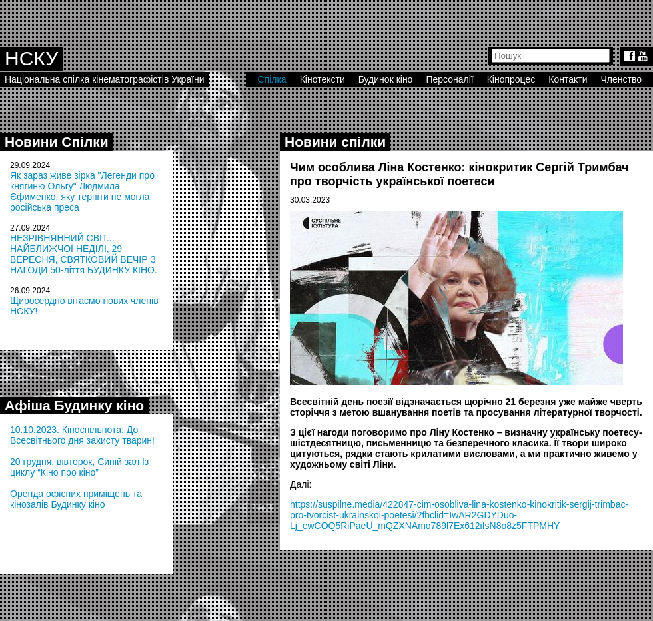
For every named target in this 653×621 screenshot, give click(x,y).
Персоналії (449, 79)
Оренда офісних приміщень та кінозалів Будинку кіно (76, 499)
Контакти (567, 79)
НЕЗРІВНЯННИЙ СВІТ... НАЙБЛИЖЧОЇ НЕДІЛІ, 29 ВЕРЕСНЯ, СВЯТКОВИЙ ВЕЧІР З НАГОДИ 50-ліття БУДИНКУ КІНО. (83, 254)
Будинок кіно (385, 79)
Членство (621, 79)
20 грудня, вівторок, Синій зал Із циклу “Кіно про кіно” (79, 467)
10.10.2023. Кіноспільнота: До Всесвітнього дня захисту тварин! (82, 435)
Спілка (271, 79)
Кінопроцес (511, 79)
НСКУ (31, 58)
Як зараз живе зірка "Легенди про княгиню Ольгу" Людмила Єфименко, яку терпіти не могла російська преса (82, 191)
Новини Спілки (57, 141)
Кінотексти (322, 79)
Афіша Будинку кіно (74, 405)
